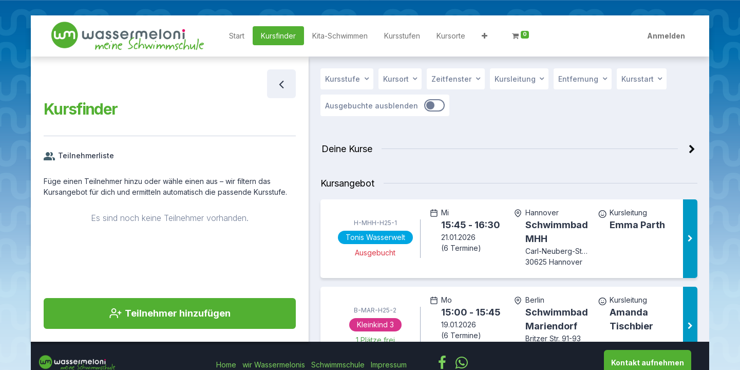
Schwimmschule (338, 364)
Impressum (389, 364)
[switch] (434, 105)
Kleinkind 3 (374, 324)
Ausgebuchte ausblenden (371, 105)
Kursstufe (342, 79)
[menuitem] (237, 35)
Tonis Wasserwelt (375, 237)
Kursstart (637, 79)
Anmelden (666, 35)
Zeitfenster (451, 79)
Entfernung (578, 79)
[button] (484, 35)
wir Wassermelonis (273, 364)
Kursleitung (515, 79)
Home (226, 364)
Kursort (396, 79)
